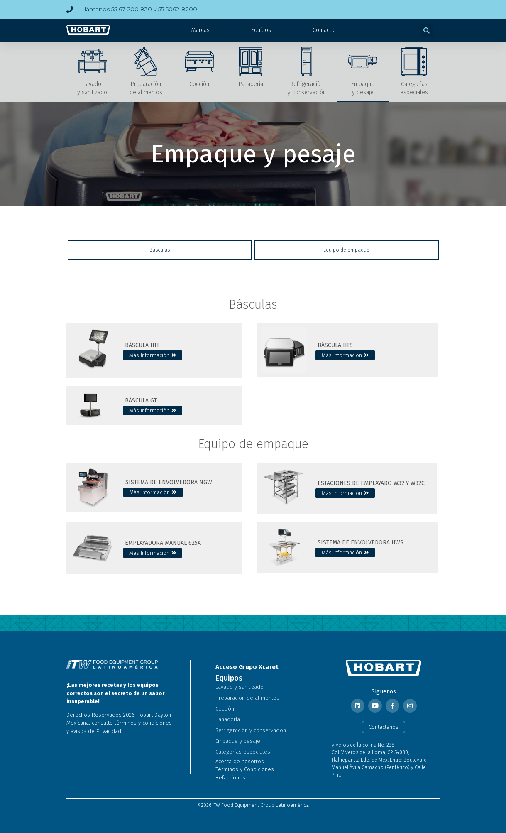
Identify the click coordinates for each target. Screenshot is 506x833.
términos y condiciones (143, 723)
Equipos (261, 30)
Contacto (324, 30)
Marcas (200, 30)
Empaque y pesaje (237, 741)
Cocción (224, 709)
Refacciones (230, 777)
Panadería (227, 719)
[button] (426, 30)
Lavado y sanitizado (239, 687)
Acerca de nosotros (239, 761)
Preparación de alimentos (247, 698)
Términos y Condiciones (244, 769)
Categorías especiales (242, 752)
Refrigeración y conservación (250, 730)
